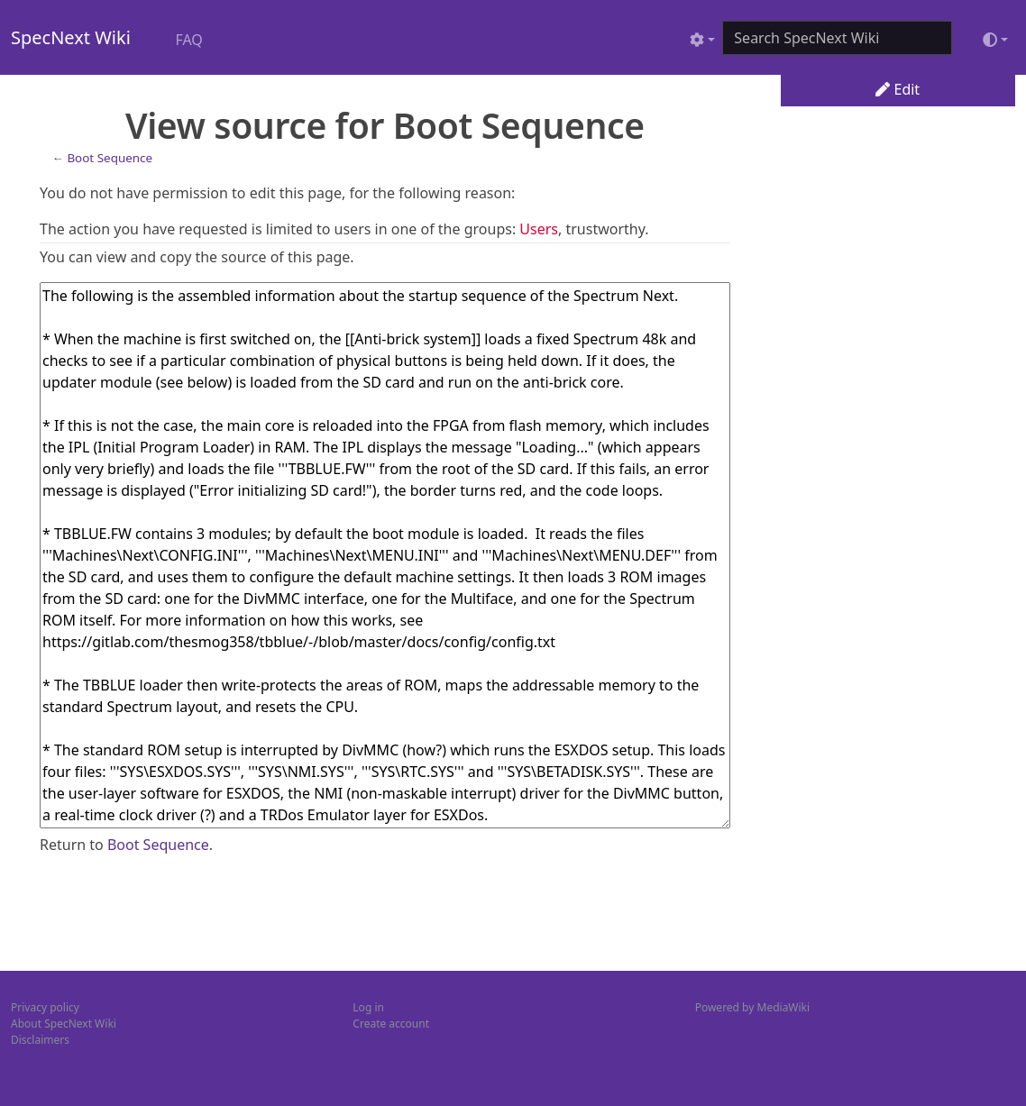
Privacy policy (45, 1007)
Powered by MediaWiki (752, 1007)
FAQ (188, 40)
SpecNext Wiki (71, 37)
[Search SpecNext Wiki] (837, 38)
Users (538, 229)
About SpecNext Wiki (63, 1023)
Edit (897, 89)
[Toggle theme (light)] (995, 39)
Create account (391, 1023)
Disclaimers (40, 1039)
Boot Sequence (109, 158)
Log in (368, 1007)
